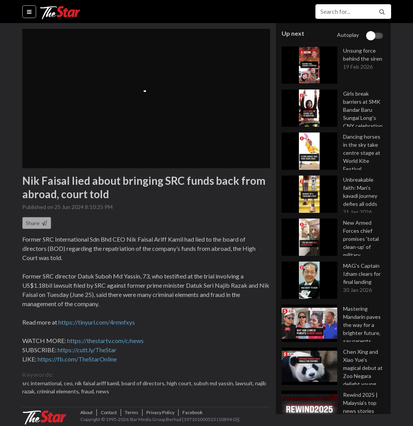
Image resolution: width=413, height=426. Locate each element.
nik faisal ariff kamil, (98, 383)
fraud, (88, 391)
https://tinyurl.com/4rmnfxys (96, 322)
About (86, 412)
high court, (180, 383)
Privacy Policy (160, 412)
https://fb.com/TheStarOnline (77, 359)
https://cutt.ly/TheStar (87, 349)
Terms (131, 412)
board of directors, (144, 383)
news (102, 391)
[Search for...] (344, 11)
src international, (43, 383)
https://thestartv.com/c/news (105, 340)
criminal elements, (59, 391)
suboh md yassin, (215, 383)
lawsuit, (245, 383)
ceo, (69, 383)
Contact (109, 412)
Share (37, 223)
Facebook (192, 412)
